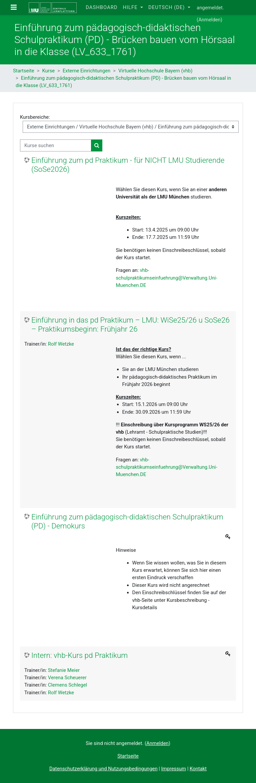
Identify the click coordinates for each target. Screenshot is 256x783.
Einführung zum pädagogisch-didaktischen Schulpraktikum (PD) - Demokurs (127, 521)
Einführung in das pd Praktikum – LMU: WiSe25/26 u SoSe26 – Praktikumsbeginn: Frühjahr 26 (130, 324)
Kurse (48, 71)
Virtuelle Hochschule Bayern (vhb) (155, 71)
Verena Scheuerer (67, 678)
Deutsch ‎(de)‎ (167, 7)
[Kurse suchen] (55, 145)
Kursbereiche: (35, 117)
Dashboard (101, 7)
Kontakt (198, 769)
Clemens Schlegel (67, 685)
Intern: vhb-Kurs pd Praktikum (79, 655)
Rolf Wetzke (61, 344)
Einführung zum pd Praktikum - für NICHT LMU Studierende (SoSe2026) (127, 164)
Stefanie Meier (64, 670)
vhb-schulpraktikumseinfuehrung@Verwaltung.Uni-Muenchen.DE (166, 277)
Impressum (173, 769)
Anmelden (209, 20)
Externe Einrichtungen (86, 71)
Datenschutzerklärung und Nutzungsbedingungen (103, 769)
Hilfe (131, 7)
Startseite (23, 71)
